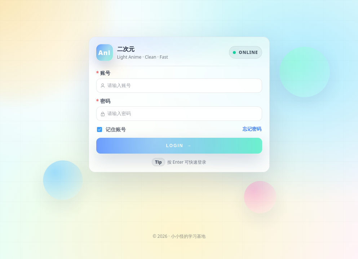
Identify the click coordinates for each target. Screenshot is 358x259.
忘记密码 (252, 129)
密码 (105, 101)
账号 (105, 73)
